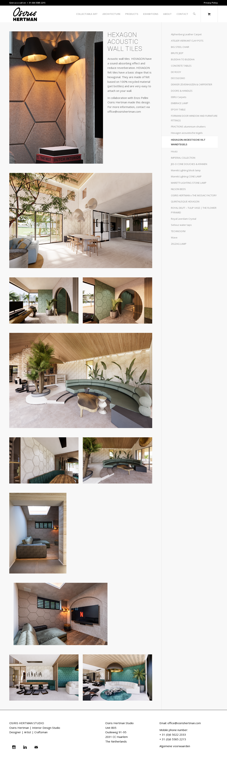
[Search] (194, 14)
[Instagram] (14, 747)
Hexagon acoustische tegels (187, 133)
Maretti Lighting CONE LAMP (186, 176)
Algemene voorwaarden (174, 746)
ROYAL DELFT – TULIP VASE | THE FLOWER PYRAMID (193, 210)
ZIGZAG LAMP (178, 243)
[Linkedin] (26, 747)
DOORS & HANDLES (181, 90)
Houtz (174, 151)
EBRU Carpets (178, 97)
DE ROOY (176, 72)
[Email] (37, 747)
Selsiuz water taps (181, 225)
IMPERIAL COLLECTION (183, 157)
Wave (174, 237)
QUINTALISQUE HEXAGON (185, 201)
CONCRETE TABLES (181, 65)
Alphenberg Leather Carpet (186, 34)
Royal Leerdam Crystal (183, 218)
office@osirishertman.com (184, 723)
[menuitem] (210, 3)
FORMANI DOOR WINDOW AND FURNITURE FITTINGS (194, 118)
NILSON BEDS (178, 189)
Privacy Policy (211, 2)
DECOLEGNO (178, 78)
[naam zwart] (26, 14)
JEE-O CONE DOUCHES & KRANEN (189, 164)
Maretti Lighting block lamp (186, 170)
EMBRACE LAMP (179, 103)
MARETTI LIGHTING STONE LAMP (188, 182)
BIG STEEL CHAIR (180, 47)
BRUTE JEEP (177, 53)
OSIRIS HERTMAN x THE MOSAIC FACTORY (194, 195)
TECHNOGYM (178, 231)
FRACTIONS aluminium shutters (188, 126)
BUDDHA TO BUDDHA (183, 59)
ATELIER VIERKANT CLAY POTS (187, 40)
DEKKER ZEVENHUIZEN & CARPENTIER (191, 84)
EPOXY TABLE (178, 109)
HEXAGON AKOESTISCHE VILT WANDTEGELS (188, 142)
